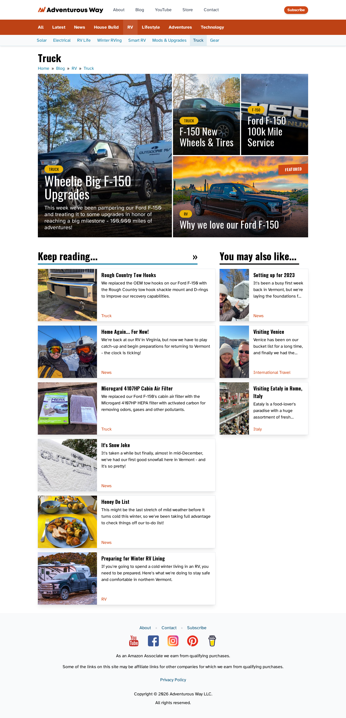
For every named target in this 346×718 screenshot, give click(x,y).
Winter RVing (109, 40)
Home (43, 68)
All (41, 27)
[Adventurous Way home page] (70, 10)
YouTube (163, 10)
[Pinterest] (192, 640)
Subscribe (296, 10)
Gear (214, 40)
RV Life (84, 40)
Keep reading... (68, 256)
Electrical (62, 40)
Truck (198, 40)
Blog (139, 10)
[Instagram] (173, 640)
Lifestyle (151, 27)
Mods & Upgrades (169, 40)
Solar (42, 40)
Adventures (180, 27)
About (119, 10)
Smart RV (137, 40)
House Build (106, 27)
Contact (211, 10)
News (79, 27)
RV (130, 27)
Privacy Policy (173, 680)
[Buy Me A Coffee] (212, 640)
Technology (212, 27)
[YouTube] (133, 640)
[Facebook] (153, 640)
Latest (58, 27)
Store (188, 10)
